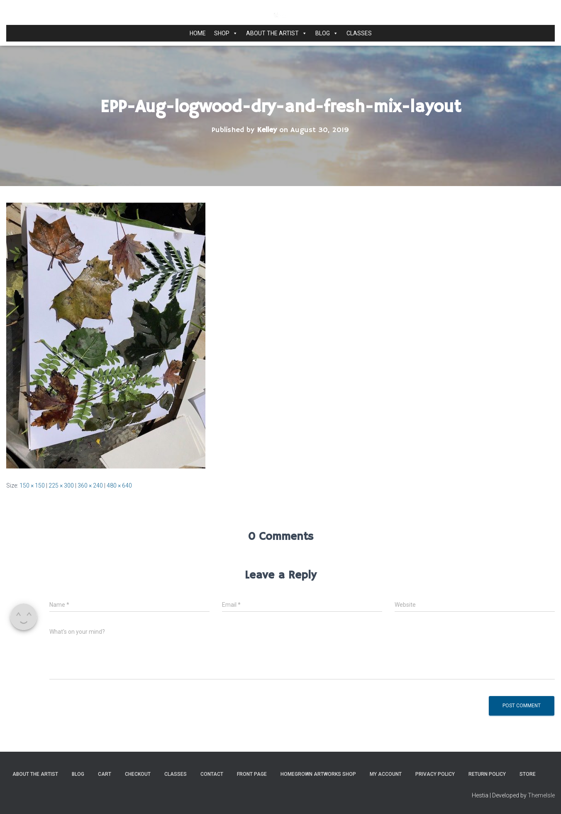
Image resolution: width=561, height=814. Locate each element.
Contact (211, 774)
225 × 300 (61, 485)
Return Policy (487, 774)
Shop (226, 33)
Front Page (252, 774)
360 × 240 (90, 485)
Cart (104, 774)
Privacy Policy (435, 774)
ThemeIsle (541, 795)
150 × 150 (32, 485)
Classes (359, 33)
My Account (386, 774)
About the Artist (276, 33)
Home (198, 33)
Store (528, 774)
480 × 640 (119, 485)
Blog (326, 33)
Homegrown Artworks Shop (318, 774)
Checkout (138, 774)
